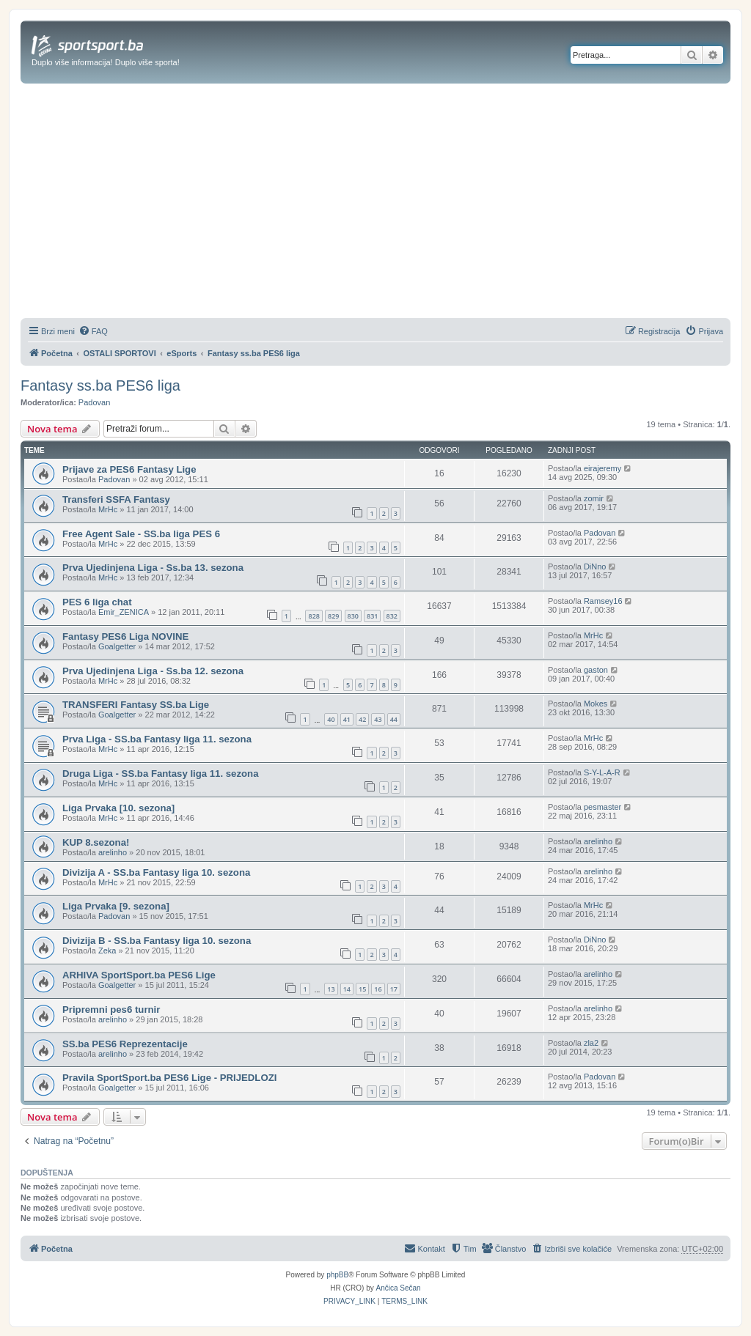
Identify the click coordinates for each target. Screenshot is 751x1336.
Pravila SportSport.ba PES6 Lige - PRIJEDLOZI (169, 1077)
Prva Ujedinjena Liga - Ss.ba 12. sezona (152, 670)
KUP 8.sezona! (95, 842)
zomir (594, 498)
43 (377, 719)
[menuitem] (93, 331)
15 (362, 989)
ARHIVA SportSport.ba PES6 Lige (139, 975)
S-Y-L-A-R (602, 772)
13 (330, 989)
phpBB (337, 1275)
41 (347, 719)
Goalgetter (117, 646)
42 (362, 719)
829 (333, 616)
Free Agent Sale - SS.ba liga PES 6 (141, 533)
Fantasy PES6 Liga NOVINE (125, 636)
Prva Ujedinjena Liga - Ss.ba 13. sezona (152, 567)
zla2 (591, 1042)
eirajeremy (602, 468)
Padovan (94, 402)
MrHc (107, 509)
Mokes (595, 703)
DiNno (595, 566)
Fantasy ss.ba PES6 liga (100, 385)
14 (347, 989)
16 (377, 989)
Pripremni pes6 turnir (111, 1009)
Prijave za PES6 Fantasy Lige (129, 469)
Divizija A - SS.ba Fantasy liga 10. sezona (156, 872)
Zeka (107, 950)
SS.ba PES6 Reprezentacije (125, 1043)
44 (394, 719)
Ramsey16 (603, 601)
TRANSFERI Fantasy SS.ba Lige (135, 704)
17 (394, 989)
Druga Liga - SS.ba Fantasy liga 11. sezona (160, 773)
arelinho (112, 852)
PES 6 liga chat (97, 602)
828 (313, 616)
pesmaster (602, 806)
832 (392, 616)
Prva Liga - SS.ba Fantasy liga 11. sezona (157, 739)
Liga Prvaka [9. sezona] (115, 906)
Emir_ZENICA (123, 612)
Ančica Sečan (398, 1288)
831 (372, 616)
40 (330, 719)
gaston (596, 669)
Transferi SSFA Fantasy (116, 499)
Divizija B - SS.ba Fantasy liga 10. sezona (156, 940)
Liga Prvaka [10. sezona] (118, 807)
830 (353, 616)
